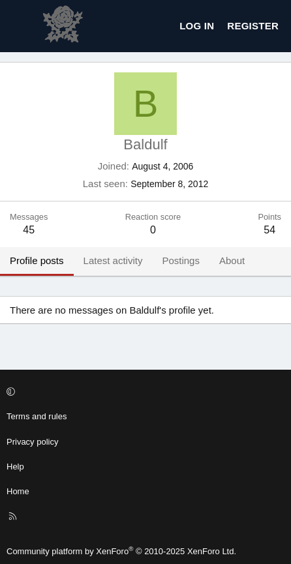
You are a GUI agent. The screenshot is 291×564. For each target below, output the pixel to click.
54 (269, 229)
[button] (144, 391)
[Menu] (20, 26)
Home (18, 491)
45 (29, 229)
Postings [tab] (181, 260)
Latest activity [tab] (113, 260)
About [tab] (232, 260)
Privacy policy (32, 442)
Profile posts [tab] (37, 260)
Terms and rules (37, 416)
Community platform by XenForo (121, 551)
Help (15, 466)
